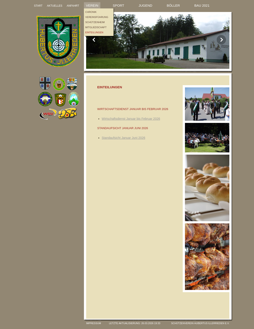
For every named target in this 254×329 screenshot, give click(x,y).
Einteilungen (94, 32)
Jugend (145, 5)
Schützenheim (95, 22)
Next (221, 39)
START (38, 5)
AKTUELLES (54, 5)
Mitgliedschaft (96, 27)
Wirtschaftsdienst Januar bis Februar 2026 (131, 118)
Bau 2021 (201, 5)
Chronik (91, 12)
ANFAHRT (73, 5)
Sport (118, 5)
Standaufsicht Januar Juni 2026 (123, 138)
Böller (173, 5)
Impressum (93, 323)
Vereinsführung (96, 17)
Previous (94, 39)
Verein (92, 5)
